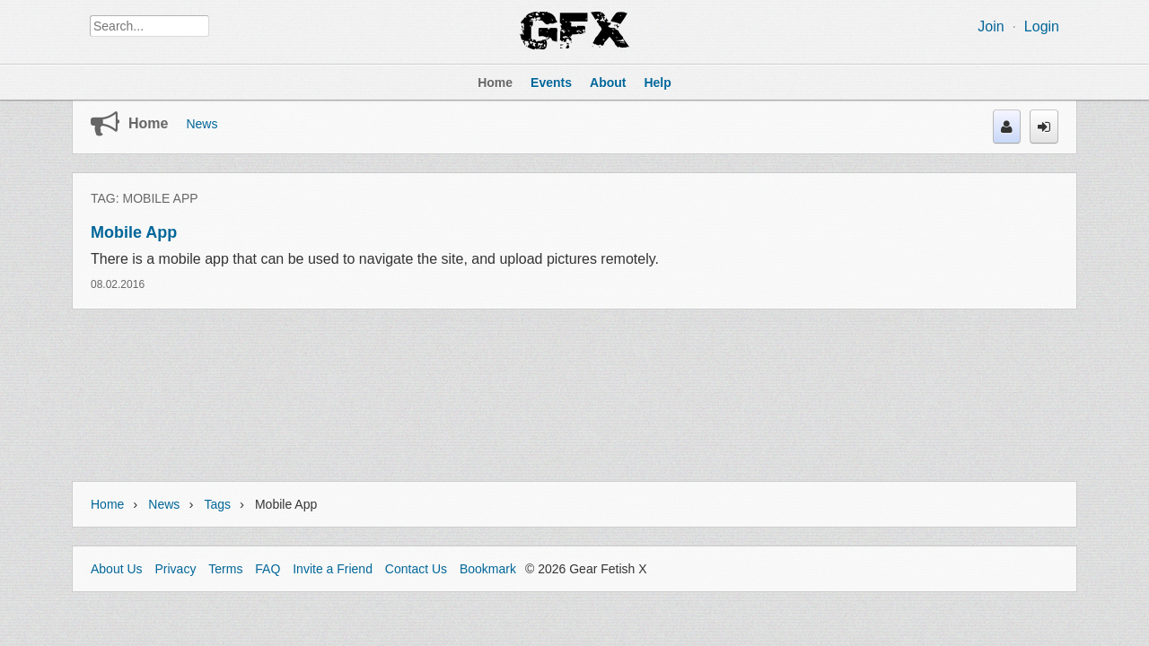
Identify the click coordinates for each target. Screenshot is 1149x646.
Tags (217, 504)
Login (1041, 26)
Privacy (175, 569)
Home (148, 123)
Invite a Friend (333, 569)
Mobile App (134, 232)
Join (991, 26)
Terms (225, 569)
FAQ (267, 569)
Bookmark (488, 569)
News (201, 124)
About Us (117, 569)
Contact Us (416, 569)
